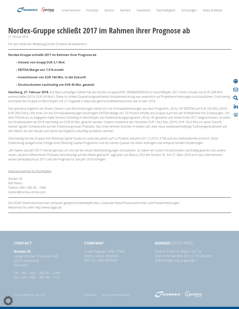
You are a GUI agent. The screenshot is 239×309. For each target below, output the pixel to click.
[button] (8, 301)
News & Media (212, 10)
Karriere (125, 10)
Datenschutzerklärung (116, 294)
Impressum (90, 294)
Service (109, 10)
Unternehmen (71, 10)
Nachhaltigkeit (165, 10)
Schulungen (189, 10)
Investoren (143, 10)
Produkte (92, 10)
